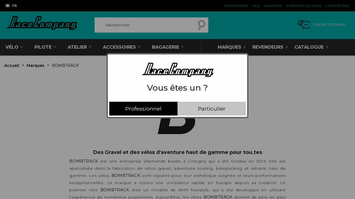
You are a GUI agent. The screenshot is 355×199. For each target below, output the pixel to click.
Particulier (211, 108)
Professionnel (143, 108)
